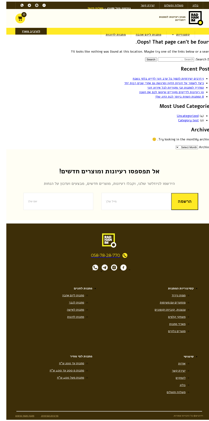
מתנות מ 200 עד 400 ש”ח (61, 371)
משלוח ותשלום (169, 5)
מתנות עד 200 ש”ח (66, 364)
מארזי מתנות (172, 324)
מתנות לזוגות (111, 34)
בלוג (191, 5)
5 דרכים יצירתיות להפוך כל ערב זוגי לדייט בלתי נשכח (163, 78)
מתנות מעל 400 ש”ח (65, 378)
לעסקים (176, 378)
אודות (177, 364)
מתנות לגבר (71, 302)
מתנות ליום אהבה (144, 34)
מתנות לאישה (70, 310)
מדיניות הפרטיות (45, 417)
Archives (200, 147)
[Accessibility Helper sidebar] (206, 45)
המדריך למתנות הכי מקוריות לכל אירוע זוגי (171, 87)
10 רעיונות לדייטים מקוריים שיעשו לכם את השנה (167, 92)
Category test (183, 120)
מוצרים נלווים (172, 332)
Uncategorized (183, 115)
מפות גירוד (174, 295)
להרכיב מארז (26, 31)
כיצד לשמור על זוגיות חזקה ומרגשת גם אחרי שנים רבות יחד (159, 83)
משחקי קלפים (172, 317)
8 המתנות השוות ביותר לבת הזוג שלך (174, 96)
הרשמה (180, 201)
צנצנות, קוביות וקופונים (165, 310)
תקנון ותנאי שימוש (20, 417)
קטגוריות (178, 34)
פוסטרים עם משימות (167, 302)
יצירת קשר (143, 5)
